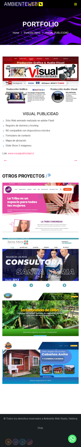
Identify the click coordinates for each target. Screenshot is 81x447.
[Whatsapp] (72, 439)
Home (16, 32)
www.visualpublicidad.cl (20, 153)
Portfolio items (32, 32)
